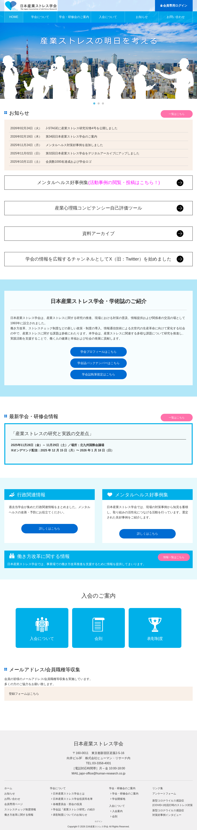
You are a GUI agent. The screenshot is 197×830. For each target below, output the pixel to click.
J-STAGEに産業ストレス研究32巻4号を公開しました (82, 128)
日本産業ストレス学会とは (69, 793)
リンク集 (157, 788)
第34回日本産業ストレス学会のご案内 (71, 136)
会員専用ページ (13, 804)
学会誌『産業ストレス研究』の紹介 (74, 809)
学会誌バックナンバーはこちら (98, 363)
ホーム (8, 788)
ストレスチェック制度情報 (20, 809)
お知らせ (142, 17)
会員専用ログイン (173, 5)
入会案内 (117, 811)
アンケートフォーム (164, 793)
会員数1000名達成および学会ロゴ (69, 161)
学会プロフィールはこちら (98, 351)
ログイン (98, 821)
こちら (34, 693)
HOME (13, 17)
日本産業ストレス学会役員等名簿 (72, 798)
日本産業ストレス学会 (98, 743)
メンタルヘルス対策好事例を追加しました (74, 145)
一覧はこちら (177, 113)
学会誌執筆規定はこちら (98, 374)
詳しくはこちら (49, 528)
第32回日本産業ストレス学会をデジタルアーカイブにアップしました (93, 153)
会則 (114, 816)
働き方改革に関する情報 (18, 814)
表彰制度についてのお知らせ (70, 814)
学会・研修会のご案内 (125, 793)
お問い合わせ (176, 17)
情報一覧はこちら (173, 557)
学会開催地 (118, 798)
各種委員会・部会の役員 (67, 804)
